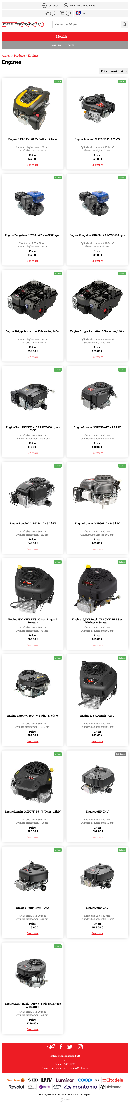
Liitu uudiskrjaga (51, 1046)
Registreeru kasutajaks (82, 5)
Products (20, 55)
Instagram (80, 1046)
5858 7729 (69, 1064)
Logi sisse (53, 5)
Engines (33, 55)
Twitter (70, 1047)
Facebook (61, 1046)
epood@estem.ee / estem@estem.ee (69, 1068)
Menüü (61, 36)
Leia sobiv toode (62, 45)
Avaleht (7, 55)
